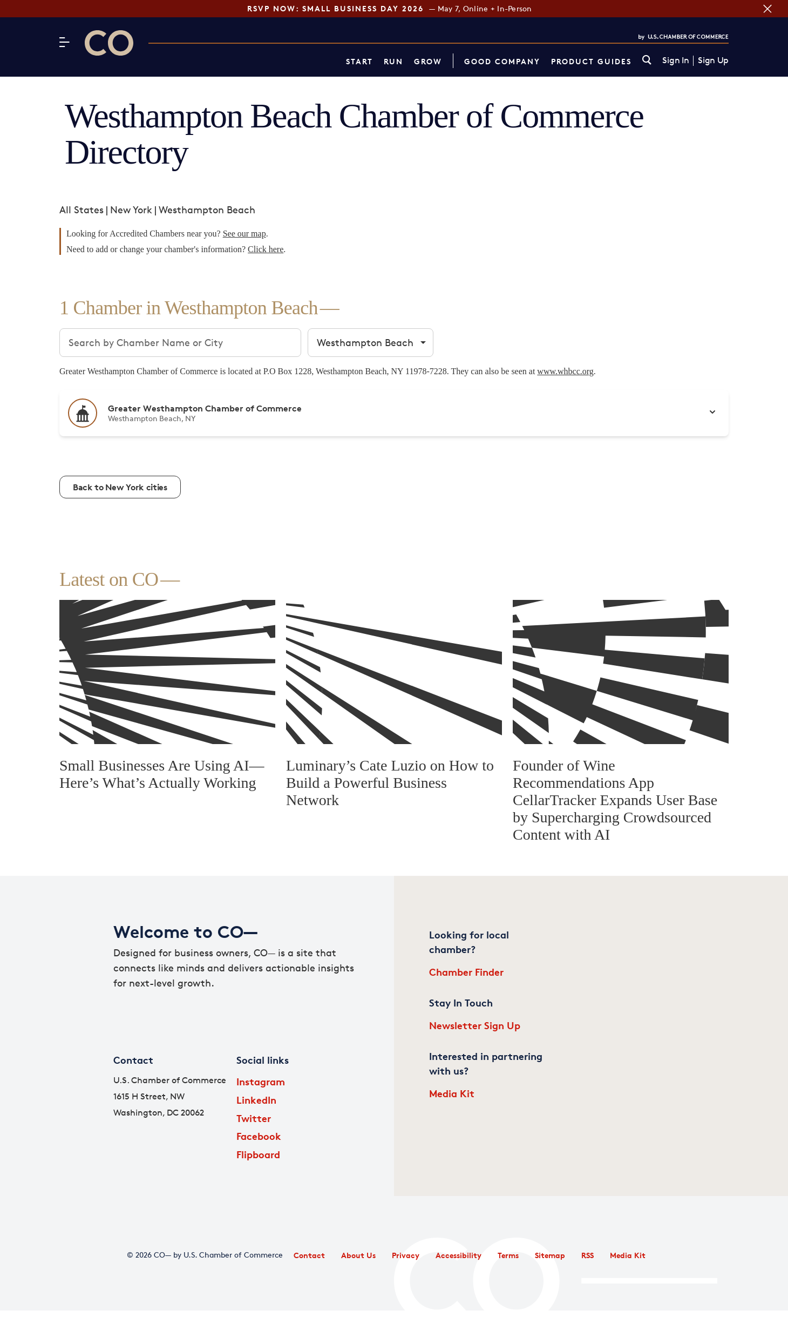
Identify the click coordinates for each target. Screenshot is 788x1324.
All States (81, 209)
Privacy (405, 1255)
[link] (646, 60)
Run (393, 61)
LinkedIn (256, 1099)
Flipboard (258, 1154)
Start (359, 61)
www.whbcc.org (565, 371)
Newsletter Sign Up (474, 1025)
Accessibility (458, 1255)
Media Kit (451, 1093)
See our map (244, 233)
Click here (265, 249)
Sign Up (713, 60)
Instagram (260, 1081)
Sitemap (550, 1255)
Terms (508, 1255)
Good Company (502, 61)
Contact (309, 1255)
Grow (428, 61)
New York (131, 209)
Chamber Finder (466, 971)
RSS (587, 1255)
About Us (358, 1255)
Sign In (675, 60)
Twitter (253, 1118)
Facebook (258, 1136)
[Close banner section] (767, 8)
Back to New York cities (120, 487)
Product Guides (591, 61)
